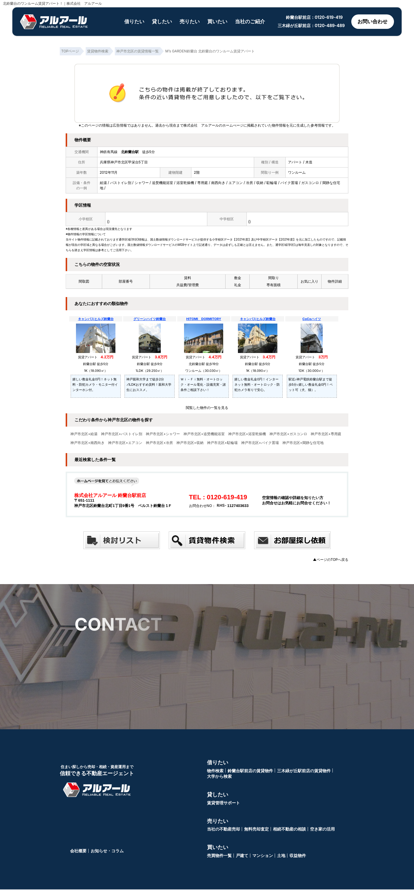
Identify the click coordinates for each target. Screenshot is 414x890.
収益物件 (297, 855)
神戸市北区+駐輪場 (222, 443)
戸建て (242, 855)
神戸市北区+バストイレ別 (121, 434)
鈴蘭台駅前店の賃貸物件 (250, 771)
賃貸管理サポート (223, 803)
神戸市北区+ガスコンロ (288, 434)
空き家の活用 (322, 829)
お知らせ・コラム (107, 851)
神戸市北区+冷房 (159, 443)
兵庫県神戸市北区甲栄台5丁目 (124, 162)
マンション (262, 855)
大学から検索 (219, 776)
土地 (281, 855)
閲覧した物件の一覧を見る (207, 407)
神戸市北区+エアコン (125, 443)
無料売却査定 (256, 829)
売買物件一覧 (219, 855)
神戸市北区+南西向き (87, 443)
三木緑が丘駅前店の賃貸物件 (304, 771)
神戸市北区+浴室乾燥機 (247, 434)
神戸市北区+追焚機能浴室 (204, 434)
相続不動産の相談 (289, 829)
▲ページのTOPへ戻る (330, 559)
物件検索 (215, 771)
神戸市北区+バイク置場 (260, 443)
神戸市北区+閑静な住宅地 (303, 443)
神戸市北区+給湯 (83, 434)
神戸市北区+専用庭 (326, 434)
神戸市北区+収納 (189, 443)
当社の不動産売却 (223, 829)
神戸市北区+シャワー (163, 434)
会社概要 (78, 851)
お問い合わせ (371, 22)
